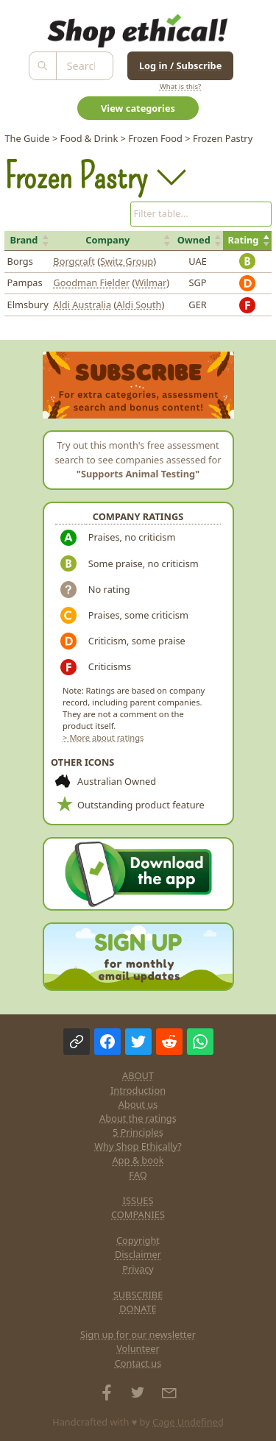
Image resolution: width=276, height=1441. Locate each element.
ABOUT (138, 1075)
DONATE (138, 1308)
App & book (137, 1160)
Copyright (138, 1240)
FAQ (137, 1174)
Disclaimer (138, 1254)
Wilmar (150, 282)
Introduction (138, 1090)
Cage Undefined (188, 1421)
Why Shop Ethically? (138, 1146)
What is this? (180, 86)
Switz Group (126, 261)
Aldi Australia (82, 304)
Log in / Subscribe (180, 65)
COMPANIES (138, 1214)
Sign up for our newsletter (138, 1334)
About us (138, 1104)
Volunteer (138, 1348)
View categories (138, 108)
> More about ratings (103, 737)
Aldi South (138, 304)
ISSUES (138, 1200)
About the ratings (138, 1118)
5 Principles (138, 1132)
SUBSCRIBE (138, 1294)
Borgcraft (73, 261)
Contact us (138, 1363)
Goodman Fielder (91, 282)
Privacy (138, 1268)
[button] (27, 240)
